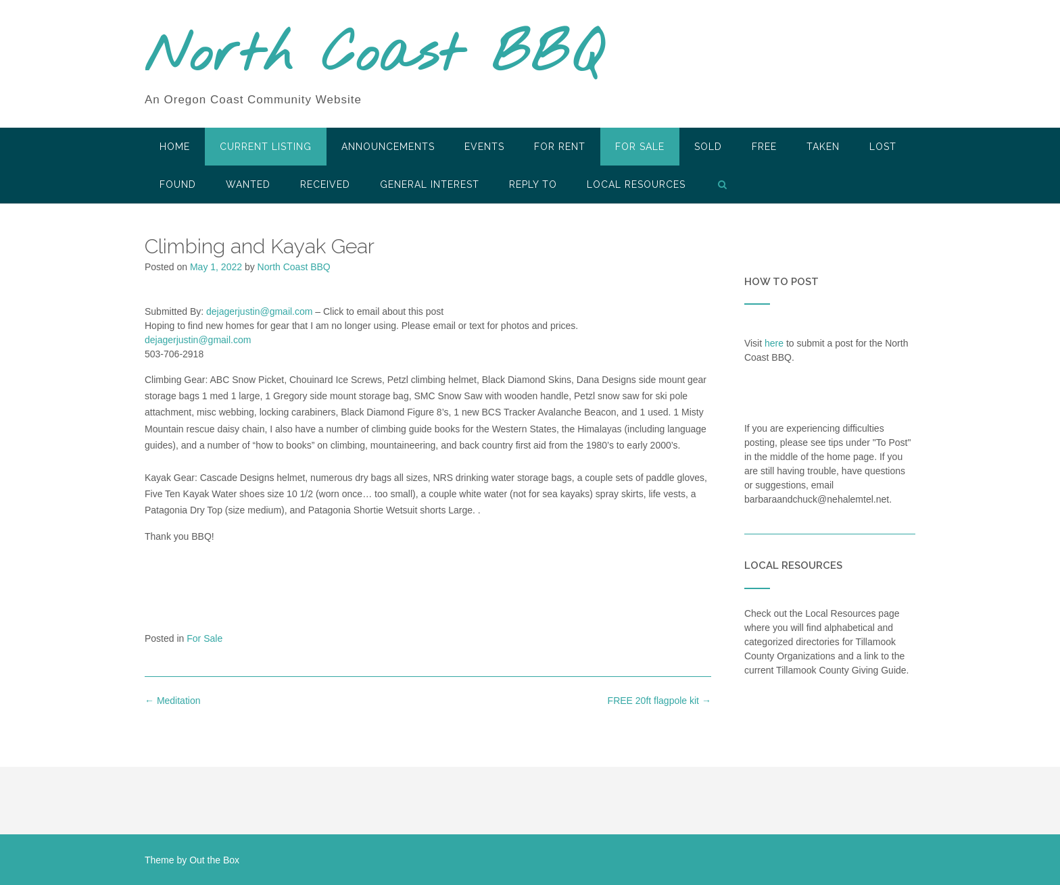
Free (764, 146)
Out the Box (214, 860)
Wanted (248, 184)
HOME (175, 146)
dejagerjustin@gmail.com (259, 311)
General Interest (429, 184)
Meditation (172, 700)
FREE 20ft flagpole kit (659, 700)
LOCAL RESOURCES (636, 184)
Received (325, 184)
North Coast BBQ (373, 56)
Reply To (533, 184)
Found (178, 184)
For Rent (559, 146)
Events (484, 146)
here (774, 343)
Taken (823, 146)
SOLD (708, 146)
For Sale (640, 146)
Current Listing (266, 146)
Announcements (388, 146)
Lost (882, 146)
